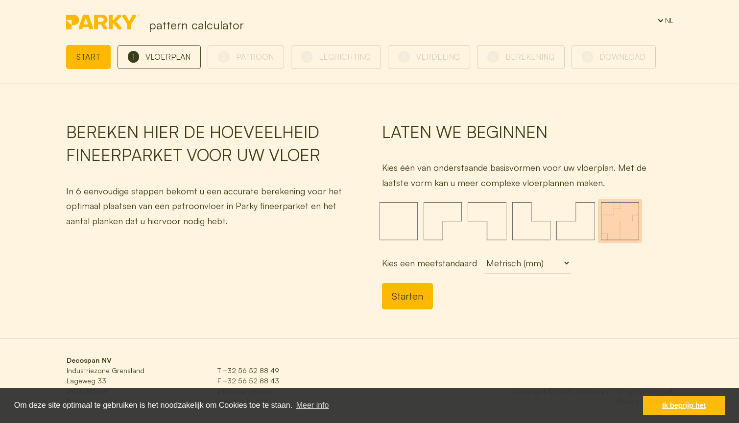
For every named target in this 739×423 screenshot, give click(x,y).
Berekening (520, 57)
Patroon (246, 57)
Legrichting (336, 57)
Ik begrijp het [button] (684, 405)
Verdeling (429, 57)
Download (614, 57)
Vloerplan (159, 57)
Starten (407, 296)
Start (88, 57)
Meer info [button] (312, 405)
